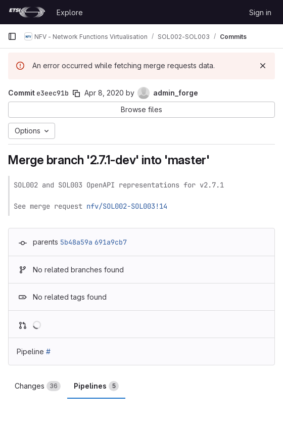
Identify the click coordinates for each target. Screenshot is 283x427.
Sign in (260, 12)
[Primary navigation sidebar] (12, 36)
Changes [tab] (38, 386)
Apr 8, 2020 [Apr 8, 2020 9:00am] (104, 92)
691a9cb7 (111, 242)
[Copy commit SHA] (76, 93)
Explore (70, 12)
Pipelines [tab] (96, 386)
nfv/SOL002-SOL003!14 (126, 206)
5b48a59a (76, 242)
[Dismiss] (263, 66)
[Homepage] (27, 12)
